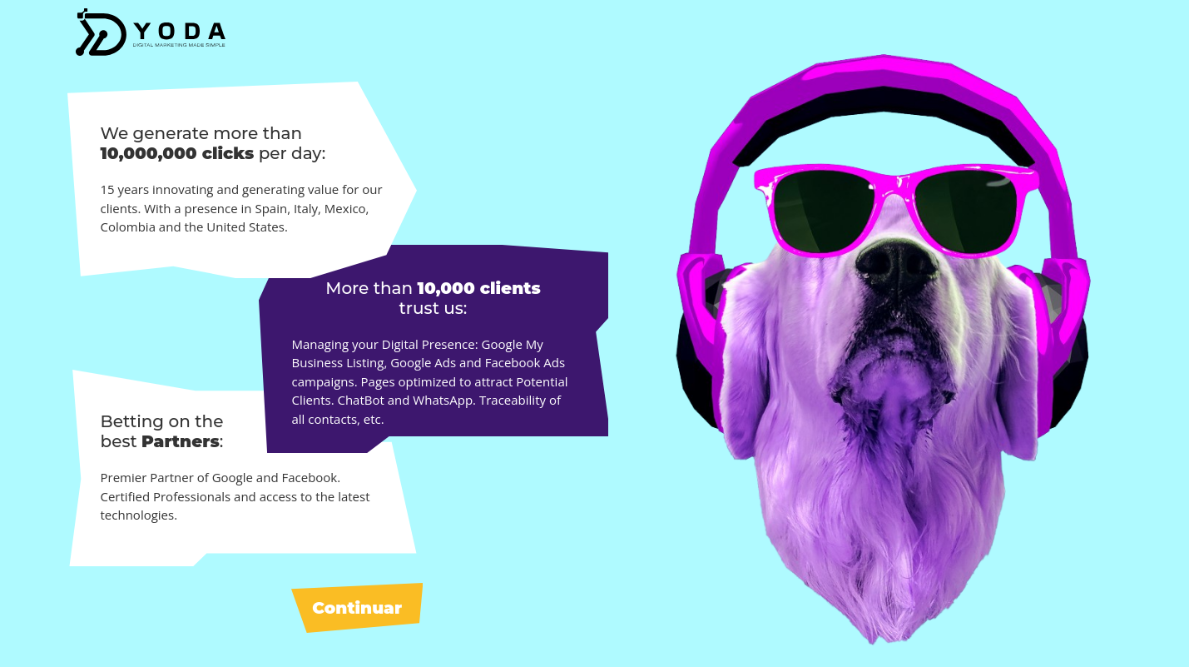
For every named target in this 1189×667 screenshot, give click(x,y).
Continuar (357, 608)
